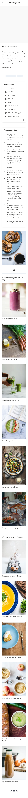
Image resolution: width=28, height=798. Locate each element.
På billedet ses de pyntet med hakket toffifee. (14, 222)
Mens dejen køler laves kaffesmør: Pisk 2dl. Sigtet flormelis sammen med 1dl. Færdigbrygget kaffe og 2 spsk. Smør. (13, 160)
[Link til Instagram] (14, 791)
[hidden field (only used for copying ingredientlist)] (7, 795)
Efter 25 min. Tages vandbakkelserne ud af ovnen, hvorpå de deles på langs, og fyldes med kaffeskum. (14, 206)
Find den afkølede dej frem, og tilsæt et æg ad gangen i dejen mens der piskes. (13, 172)
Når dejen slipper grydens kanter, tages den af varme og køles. (14, 151)
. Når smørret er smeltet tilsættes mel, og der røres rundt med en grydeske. (13, 144)
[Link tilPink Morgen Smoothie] (14, 284)
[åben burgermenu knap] (2, 2)
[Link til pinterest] (17, 791)
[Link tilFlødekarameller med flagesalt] (14, 541)
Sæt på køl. (8, 167)
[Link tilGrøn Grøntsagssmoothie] (14, 365)
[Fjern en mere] (5, 88)
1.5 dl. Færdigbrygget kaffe (14, 113)
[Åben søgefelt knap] (25, 2)
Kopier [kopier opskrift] (21, 120)
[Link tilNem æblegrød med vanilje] (14, 663)
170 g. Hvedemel (11, 99)
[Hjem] (14, 3)
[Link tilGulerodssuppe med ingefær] (14, 582)
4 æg (8, 102)
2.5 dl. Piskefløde (11, 106)
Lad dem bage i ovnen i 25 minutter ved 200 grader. (13, 187)
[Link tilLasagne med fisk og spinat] (14, 493)
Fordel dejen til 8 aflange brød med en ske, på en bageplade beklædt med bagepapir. (12, 180)
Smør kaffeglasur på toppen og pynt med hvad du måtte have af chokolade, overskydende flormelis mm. (13, 215)
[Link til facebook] (11, 791)
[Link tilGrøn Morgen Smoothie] (14, 406)
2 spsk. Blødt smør (12, 117)
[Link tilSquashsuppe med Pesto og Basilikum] (14, 704)
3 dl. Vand (9, 92)
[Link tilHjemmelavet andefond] (14, 747)
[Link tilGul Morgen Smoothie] (14, 324)
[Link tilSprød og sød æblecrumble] (14, 622)
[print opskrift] (14, 270)
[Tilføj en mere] (15, 88)
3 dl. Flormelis (11, 109)
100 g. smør (10, 95)
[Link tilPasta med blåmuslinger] (14, 447)
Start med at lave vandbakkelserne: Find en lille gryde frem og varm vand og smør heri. (14, 136)
